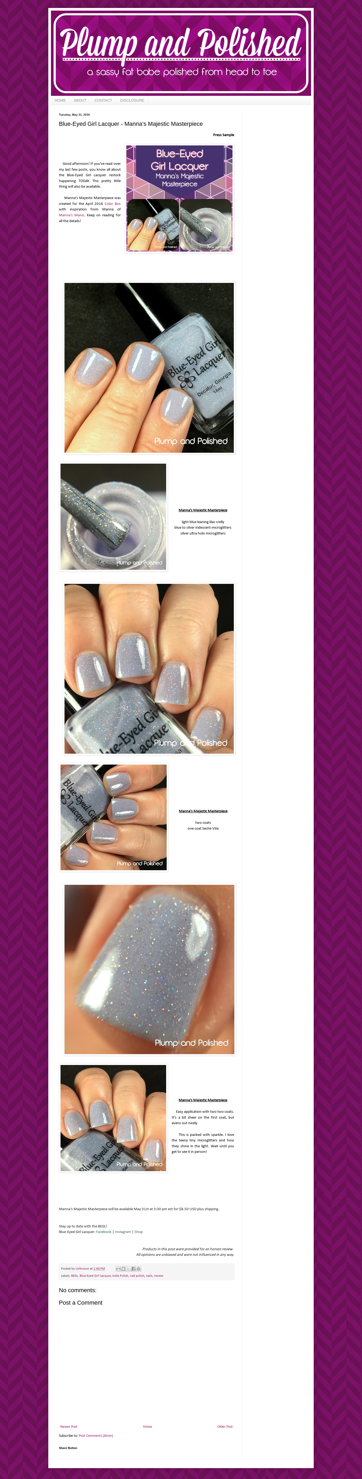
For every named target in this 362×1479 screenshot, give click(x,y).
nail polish (137, 1276)
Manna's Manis (71, 215)
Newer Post (68, 1427)
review (158, 1276)
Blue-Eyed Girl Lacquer (95, 1276)
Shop (139, 1232)
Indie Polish (120, 1276)
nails (149, 1276)
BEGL (74, 1276)
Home (147, 1427)
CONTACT (103, 100)
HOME (60, 100)
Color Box (113, 204)
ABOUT (80, 100)
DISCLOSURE (132, 100)
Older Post (225, 1427)
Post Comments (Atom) (96, 1436)
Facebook (103, 1232)
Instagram (123, 1232)
